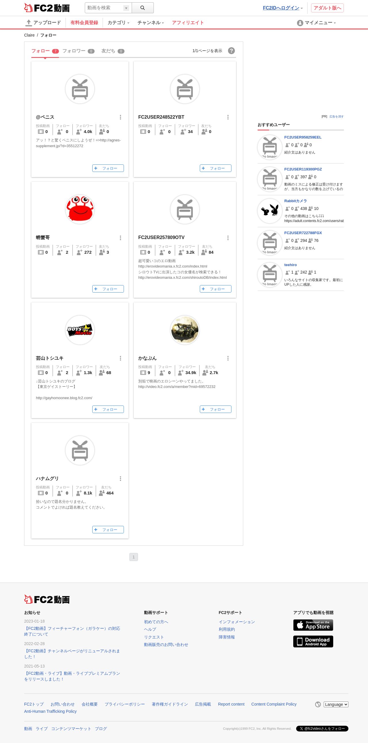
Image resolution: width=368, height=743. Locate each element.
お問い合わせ (63, 704)
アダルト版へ (327, 7)
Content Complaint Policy (273, 704)
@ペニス (45, 117)
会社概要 (90, 704)
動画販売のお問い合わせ (166, 644)
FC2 (38, 7)
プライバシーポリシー (125, 704)
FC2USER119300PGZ (303, 169)
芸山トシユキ (50, 358)
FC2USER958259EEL (302, 137)
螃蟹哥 (43, 237)
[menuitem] (122, 23)
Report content (231, 704)
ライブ (42, 728)
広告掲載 (203, 704)
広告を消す (336, 116)
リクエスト (154, 637)
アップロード (43, 23)
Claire (29, 35)
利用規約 (227, 629)
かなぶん (147, 358)
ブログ (101, 728)
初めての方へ (156, 621)
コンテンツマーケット (71, 728)
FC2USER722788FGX (303, 233)
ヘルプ (150, 629)
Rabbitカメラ (295, 201)
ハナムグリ (47, 478)
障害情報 (227, 637)
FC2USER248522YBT (161, 117)
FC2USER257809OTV (161, 237)
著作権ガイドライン (170, 704)
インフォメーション (237, 621)
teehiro (290, 265)
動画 (28, 728)
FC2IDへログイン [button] (283, 7)
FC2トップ (34, 704)
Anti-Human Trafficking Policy (50, 711)
